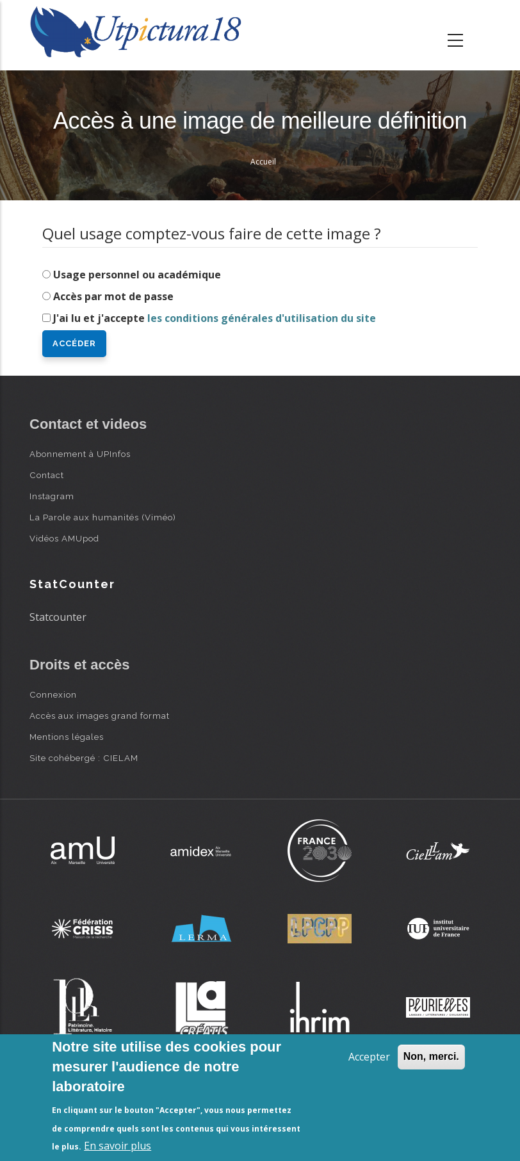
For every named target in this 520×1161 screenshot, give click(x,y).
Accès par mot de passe (113, 296)
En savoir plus (117, 1146)
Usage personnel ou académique (137, 275)
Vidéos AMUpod (64, 538)
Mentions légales (66, 737)
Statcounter (57, 617)
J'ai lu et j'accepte (214, 318)
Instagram (51, 496)
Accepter (369, 1057)
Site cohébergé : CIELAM (83, 758)
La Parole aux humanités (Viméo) (102, 517)
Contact (46, 475)
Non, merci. (431, 1056)
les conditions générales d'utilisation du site (261, 318)
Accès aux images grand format (99, 715)
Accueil (263, 161)
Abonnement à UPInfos (80, 454)
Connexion (53, 694)
